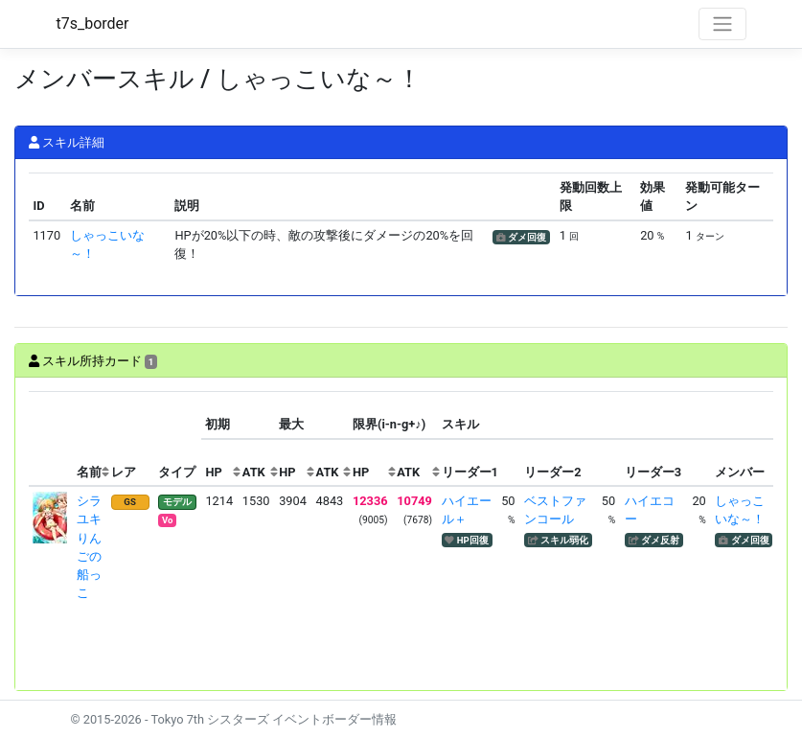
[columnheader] (51, 438)
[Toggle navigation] (722, 24)
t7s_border (93, 23)
